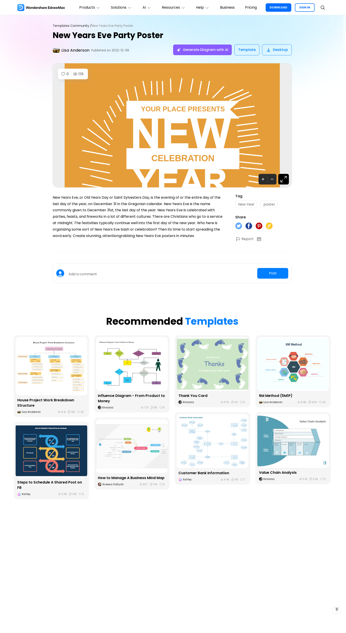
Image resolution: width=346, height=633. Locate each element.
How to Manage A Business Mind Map (131, 477)
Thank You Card (192, 395)
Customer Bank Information (203, 473)
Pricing (251, 7)
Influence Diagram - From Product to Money (131, 398)
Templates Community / (72, 26)
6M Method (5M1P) (276, 395)
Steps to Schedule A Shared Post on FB (49, 485)
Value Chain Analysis (278, 472)
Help (202, 7)
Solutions (120, 7)
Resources (173, 7)
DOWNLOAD (278, 7)
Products (89, 7)
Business (227, 7)
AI (146, 7)
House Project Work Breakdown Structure (45, 403)
